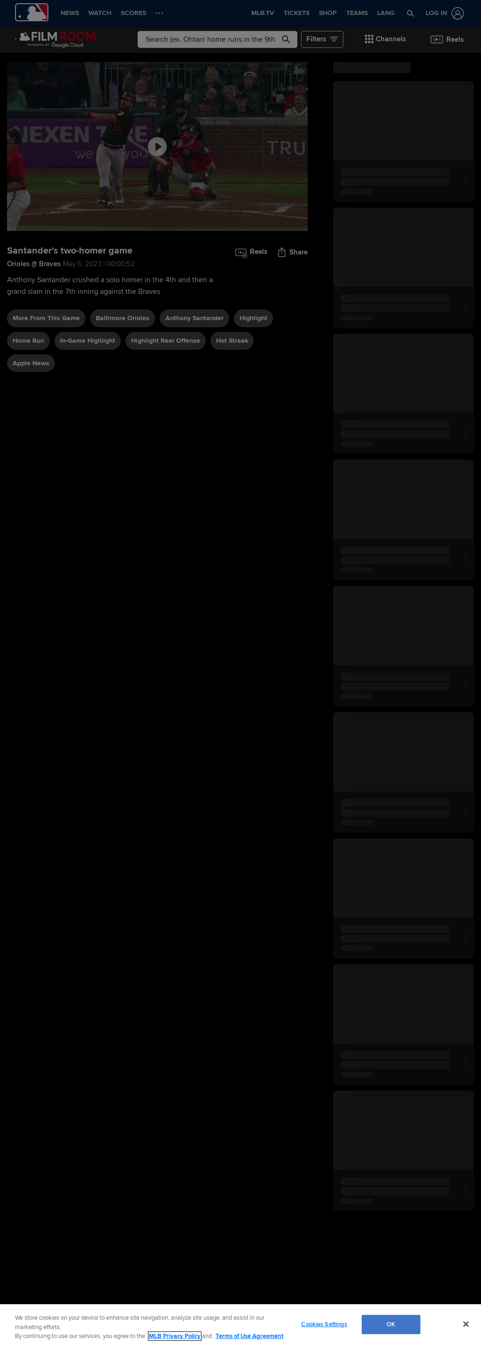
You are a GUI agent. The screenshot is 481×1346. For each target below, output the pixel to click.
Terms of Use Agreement (249, 1336)
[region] (240, 1325)
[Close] (466, 1324)
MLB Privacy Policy (175, 1336)
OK (391, 1324)
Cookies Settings (324, 1324)
